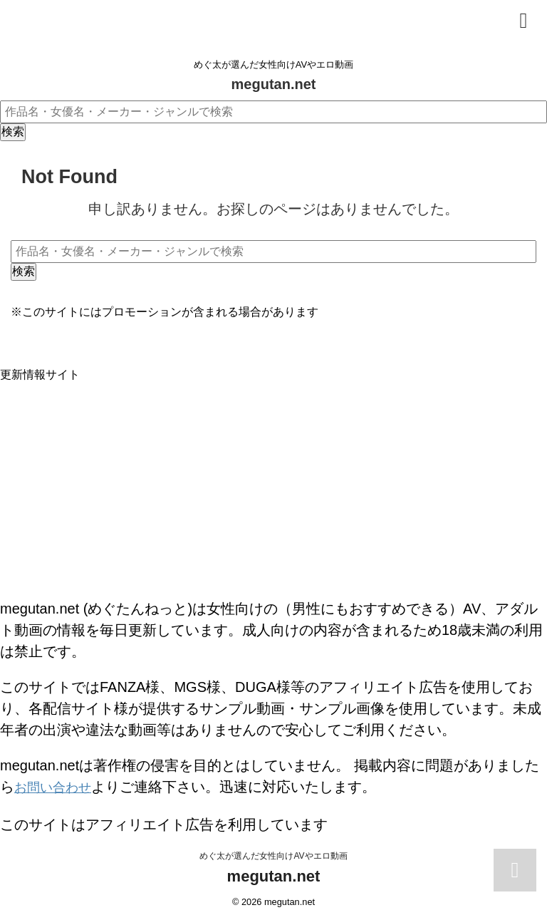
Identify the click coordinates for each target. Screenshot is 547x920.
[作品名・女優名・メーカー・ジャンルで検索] (273, 111)
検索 (12, 131)
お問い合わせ (57, 787)
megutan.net (273, 84)
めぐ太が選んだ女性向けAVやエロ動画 (273, 854)
